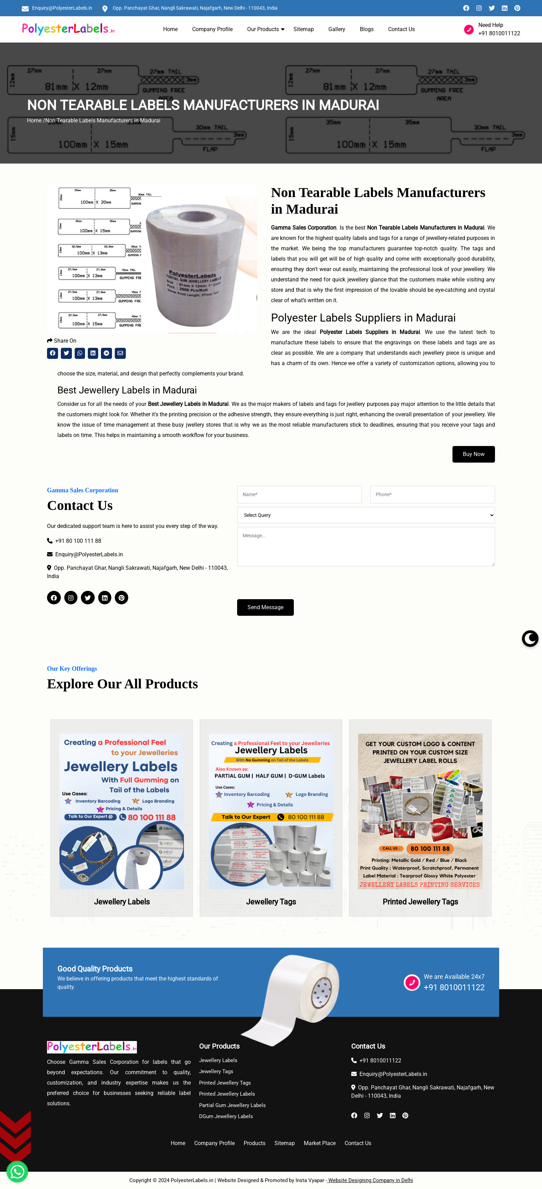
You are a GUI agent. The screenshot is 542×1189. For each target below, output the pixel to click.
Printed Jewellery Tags (420, 902)
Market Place (320, 1143)
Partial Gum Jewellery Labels (232, 1105)
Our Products (263, 29)
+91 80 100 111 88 (74, 541)
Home (170, 29)
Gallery (336, 29)
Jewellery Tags (271, 902)
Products (254, 1143)
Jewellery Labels (122, 902)
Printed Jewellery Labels (227, 1094)
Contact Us (401, 29)
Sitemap (303, 29)
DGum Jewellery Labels (226, 1116)
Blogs (367, 29)
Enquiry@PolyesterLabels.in (62, 8)
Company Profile (212, 29)
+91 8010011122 (499, 33)
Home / (36, 120)
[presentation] (289, 585)
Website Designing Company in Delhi (370, 1180)
